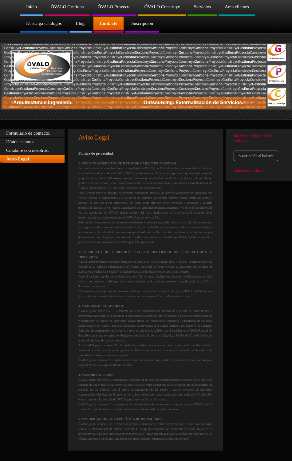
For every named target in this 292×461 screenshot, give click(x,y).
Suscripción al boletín (256, 155)
